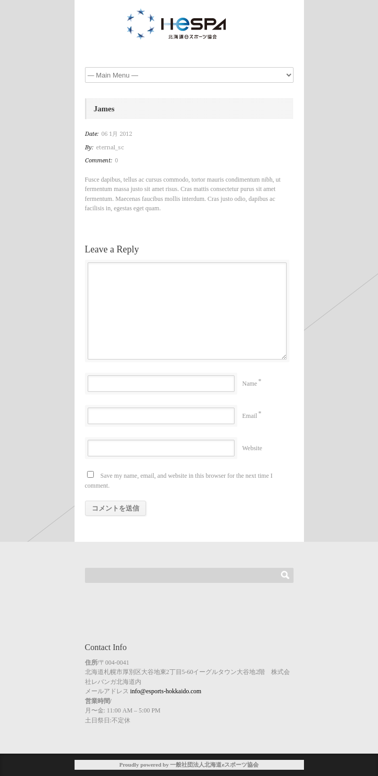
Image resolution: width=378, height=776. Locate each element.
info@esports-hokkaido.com (166, 691)
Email (250, 415)
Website (252, 448)
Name (250, 383)
